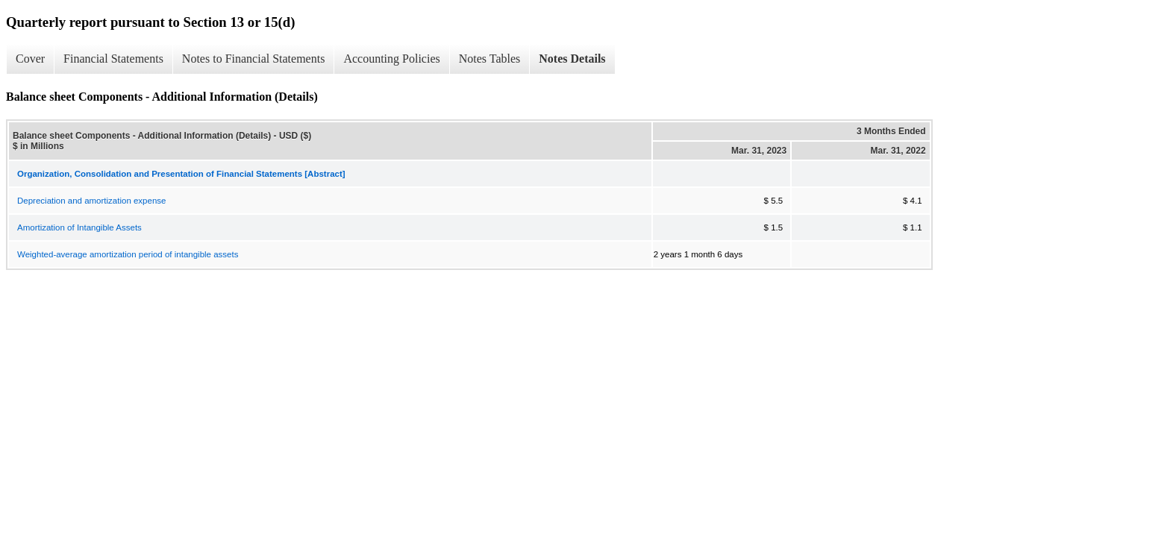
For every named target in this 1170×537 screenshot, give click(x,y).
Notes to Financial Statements (253, 58)
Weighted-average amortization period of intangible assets (127, 254)
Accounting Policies (391, 58)
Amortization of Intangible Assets (79, 227)
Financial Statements (113, 58)
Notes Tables (490, 58)
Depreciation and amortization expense (91, 200)
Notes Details (572, 58)
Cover (30, 58)
